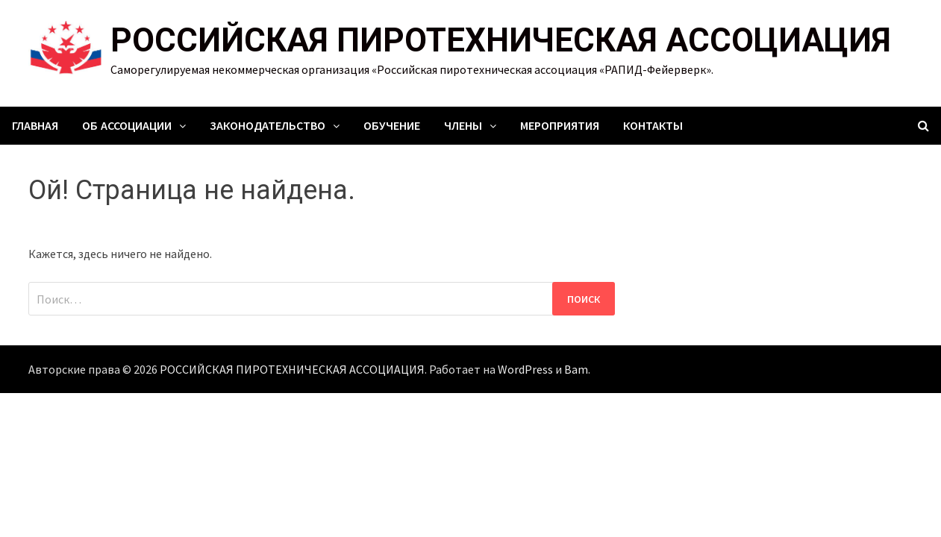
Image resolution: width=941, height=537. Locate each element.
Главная (35, 125)
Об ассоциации (127, 125)
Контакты (653, 125)
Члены (463, 125)
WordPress (525, 369)
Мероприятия (559, 125)
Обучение (391, 125)
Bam (576, 369)
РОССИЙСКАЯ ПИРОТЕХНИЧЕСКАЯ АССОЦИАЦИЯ (500, 40)
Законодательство (267, 125)
